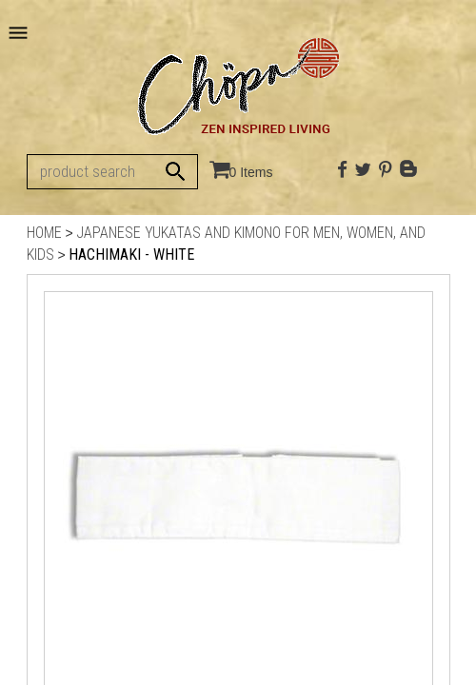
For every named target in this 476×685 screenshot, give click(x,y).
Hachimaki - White (131, 254)
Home (44, 233)
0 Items (251, 172)
